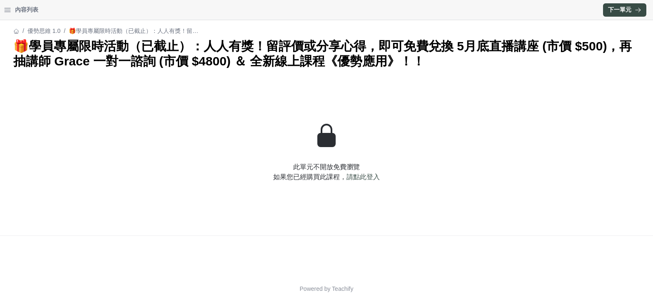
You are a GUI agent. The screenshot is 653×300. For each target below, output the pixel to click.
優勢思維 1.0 (23, 31)
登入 (86, 9)
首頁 (17, 9)
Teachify (415, 288)
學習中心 (51, 9)
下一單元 (624, 9)
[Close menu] (135, 10)
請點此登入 (436, 191)
